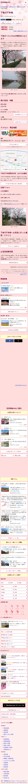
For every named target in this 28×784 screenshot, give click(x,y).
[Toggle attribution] (26, 169)
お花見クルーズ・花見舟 (8, 646)
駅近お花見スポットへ (13, 311)
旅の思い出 (6, 777)
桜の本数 (18, 455)
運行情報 (6, 732)
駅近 (13, 19)
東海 (2, 595)
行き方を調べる (13, 144)
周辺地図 (8, 23)
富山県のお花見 (21, 6)
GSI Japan (17, 169)
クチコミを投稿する (13, 246)
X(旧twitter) (8, 19)
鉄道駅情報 (6, 739)
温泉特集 (6, 766)
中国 (16, 595)
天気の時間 (6, 773)
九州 (16, 598)
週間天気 (19, 23)
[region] (14, 160)
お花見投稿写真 (5, 696)
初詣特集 (6, 764)
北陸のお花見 (12, 6)
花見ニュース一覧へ (13, 538)
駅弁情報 (6, 775)
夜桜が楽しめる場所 (6, 634)
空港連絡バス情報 (8, 747)
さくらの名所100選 (6, 631)
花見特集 (6, 754)
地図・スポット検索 (8, 734)
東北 (16, 589)
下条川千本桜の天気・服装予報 (14, 183)
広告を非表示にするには (20, 385)
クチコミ (13, 23)
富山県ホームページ (13, 203)
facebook (3, 19)
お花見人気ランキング (20, 122)
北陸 (16, 592)
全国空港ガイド (7, 749)
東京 (2, 582)
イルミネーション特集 (9, 760)
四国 (2, 598)
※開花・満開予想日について (20, 31)
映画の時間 (6, 771)
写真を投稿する (13, 262)
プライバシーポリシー (21, 780)
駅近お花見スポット (6, 637)
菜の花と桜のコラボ (6, 643)
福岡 (20, 582)
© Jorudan (22, 169)
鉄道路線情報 (7, 741)
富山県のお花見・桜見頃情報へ (8, 714)
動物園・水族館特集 (8, 758)
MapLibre (11, 169)
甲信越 (3, 592)
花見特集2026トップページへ (8, 717)
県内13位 (19, 19)
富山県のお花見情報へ (13, 330)
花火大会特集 (7, 756)
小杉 (12, 194)
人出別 (3, 455)
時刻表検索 (6, 728)
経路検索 (6, 730)
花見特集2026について (14, 710)
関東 (2, 586)
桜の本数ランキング (20, 114)
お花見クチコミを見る (7, 693)
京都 (11, 582)
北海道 (3, 589)
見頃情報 (3, 23)
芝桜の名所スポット (6, 640)
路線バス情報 (7, 743)
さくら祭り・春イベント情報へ (13, 570)
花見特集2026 (5, 2)
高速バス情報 (7, 745)
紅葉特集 (6, 762)
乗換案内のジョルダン (9, 780)
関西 (16, 586)
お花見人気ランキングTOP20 (13, 451)
